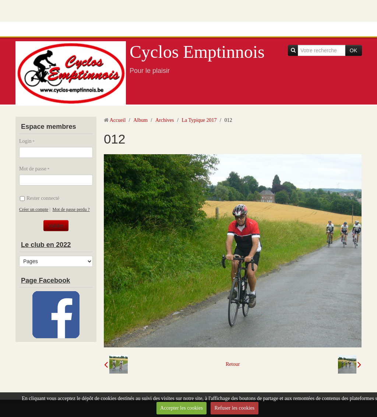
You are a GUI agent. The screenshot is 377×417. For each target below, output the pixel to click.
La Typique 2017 (199, 120)
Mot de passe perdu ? (71, 209)
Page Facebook (45, 280)
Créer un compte (33, 209)
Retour (233, 364)
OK (353, 50)
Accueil (118, 120)
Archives (164, 120)
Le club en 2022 (46, 244)
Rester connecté (39, 198)
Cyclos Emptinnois (197, 51)
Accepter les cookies (181, 408)
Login (25, 141)
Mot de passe (32, 169)
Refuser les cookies (234, 408)
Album (140, 120)
